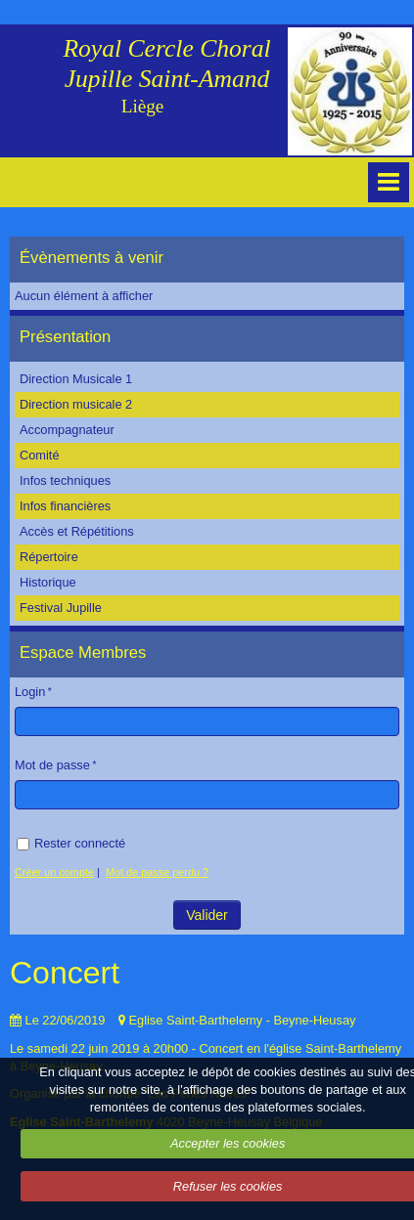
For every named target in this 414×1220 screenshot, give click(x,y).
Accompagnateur (67, 429)
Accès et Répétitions (77, 531)
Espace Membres (83, 652)
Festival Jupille (61, 607)
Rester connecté (71, 843)
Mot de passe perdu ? (157, 872)
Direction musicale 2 (76, 404)
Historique (48, 582)
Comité (40, 455)
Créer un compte (54, 872)
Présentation (65, 336)
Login (30, 691)
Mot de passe (52, 765)
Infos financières (65, 506)
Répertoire (49, 556)
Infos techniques (65, 480)
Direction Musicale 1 (76, 378)
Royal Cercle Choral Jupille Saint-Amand (166, 63)
